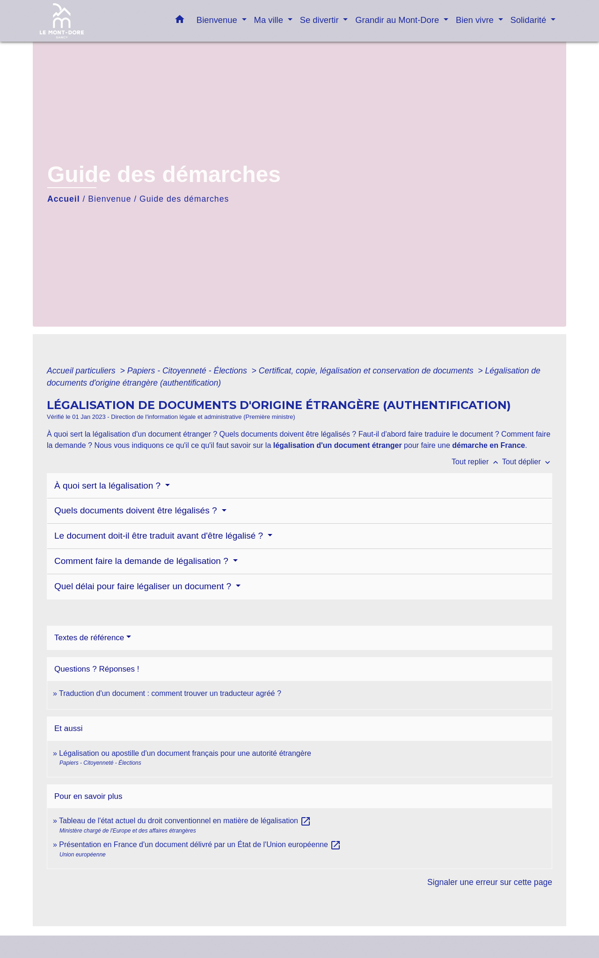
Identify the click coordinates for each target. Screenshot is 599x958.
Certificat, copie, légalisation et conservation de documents (367, 370)
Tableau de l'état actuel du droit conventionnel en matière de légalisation (185, 821)
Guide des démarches (184, 199)
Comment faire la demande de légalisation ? (142, 561)
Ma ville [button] (269, 20)
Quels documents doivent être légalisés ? (136, 510)
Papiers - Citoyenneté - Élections (188, 370)
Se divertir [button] (320, 20)
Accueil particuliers (82, 370)
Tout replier (477, 462)
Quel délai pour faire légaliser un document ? (144, 586)
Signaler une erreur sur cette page (489, 882)
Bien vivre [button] (476, 20)
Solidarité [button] (530, 20)
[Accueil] (98, 20)
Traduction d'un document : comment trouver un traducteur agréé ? (170, 693)
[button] (180, 21)
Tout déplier (527, 462)
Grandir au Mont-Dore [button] (398, 20)
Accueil (63, 199)
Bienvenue (109, 199)
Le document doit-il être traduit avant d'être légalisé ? (159, 536)
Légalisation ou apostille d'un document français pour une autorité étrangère (185, 753)
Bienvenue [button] (218, 20)
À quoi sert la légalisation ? (108, 485)
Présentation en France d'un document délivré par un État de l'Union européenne (200, 844)
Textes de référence (89, 637)
